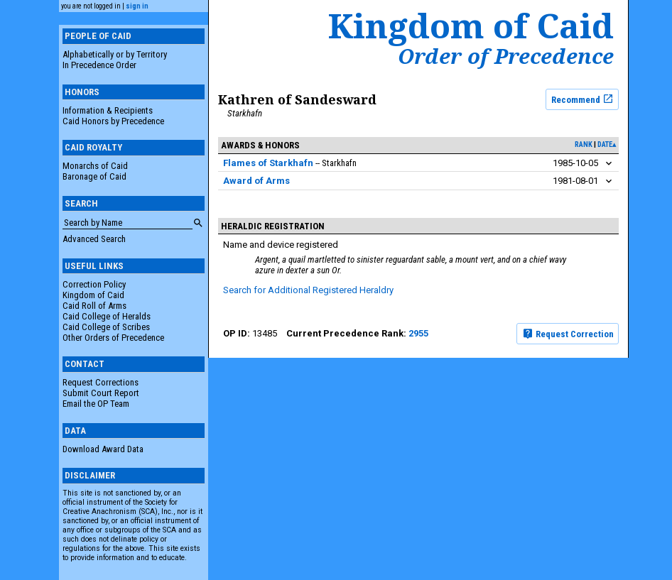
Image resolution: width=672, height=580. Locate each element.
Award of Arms (256, 180)
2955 (418, 333)
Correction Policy (94, 284)
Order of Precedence (506, 56)
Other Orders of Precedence (113, 337)
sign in (137, 6)
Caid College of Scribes (106, 327)
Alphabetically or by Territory (115, 54)
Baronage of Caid (94, 176)
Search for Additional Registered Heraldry (308, 290)
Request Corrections (101, 382)
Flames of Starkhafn (268, 163)
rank (583, 144)
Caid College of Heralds (107, 316)
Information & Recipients (108, 110)
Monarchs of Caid (95, 165)
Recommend (582, 98)
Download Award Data (103, 449)
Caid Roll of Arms (94, 305)
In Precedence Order (99, 65)
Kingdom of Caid (93, 295)
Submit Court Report (101, 393)
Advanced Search (94, 239)
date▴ (606, 144)
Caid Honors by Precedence (113, 121)
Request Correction (568, 333)
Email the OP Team (96, 403)
